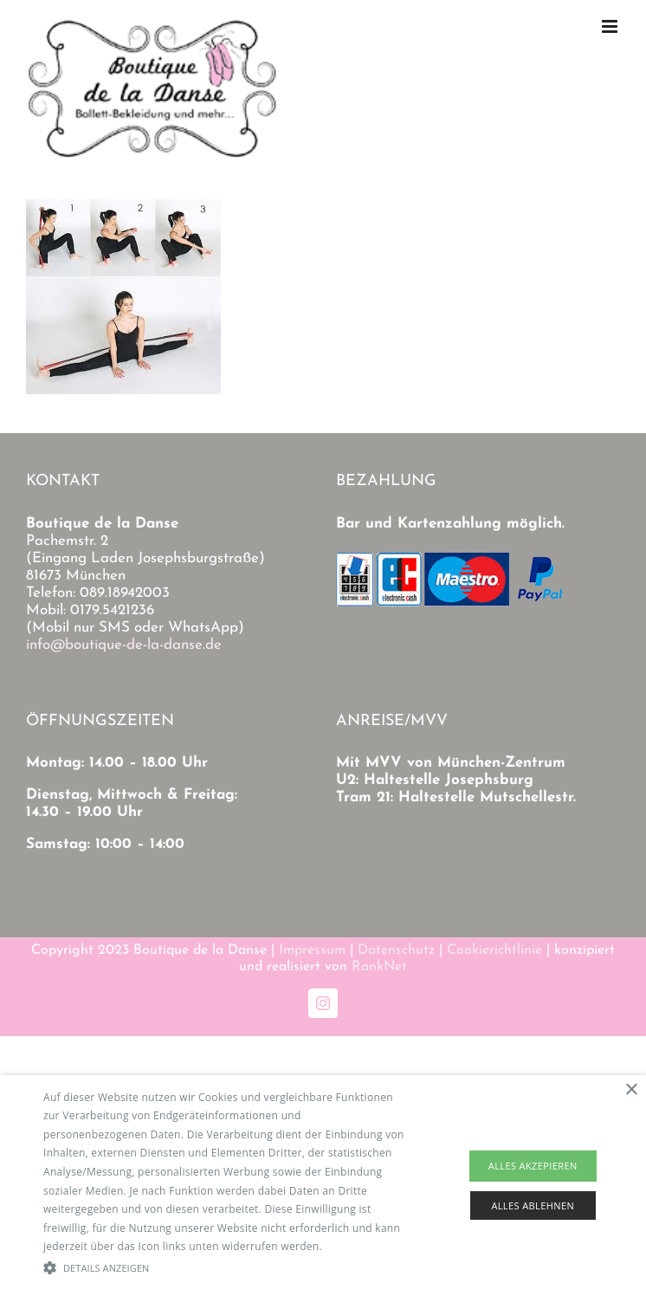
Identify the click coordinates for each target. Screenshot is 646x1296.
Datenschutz (396, 950)
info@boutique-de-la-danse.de (124, 645)
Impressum (312, 950)
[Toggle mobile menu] (611, 26)
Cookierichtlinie (494, 950)
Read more (352, 1246)
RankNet (379, 967)
